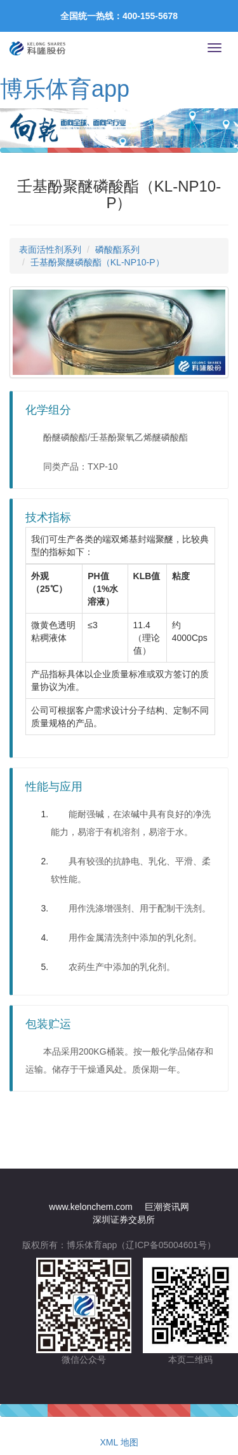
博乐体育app (64, 89)
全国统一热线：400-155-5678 (119, 16)
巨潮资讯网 (167, 1207)
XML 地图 (119, 1442)
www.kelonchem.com (91, 1207)
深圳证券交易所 (124, 1219)
